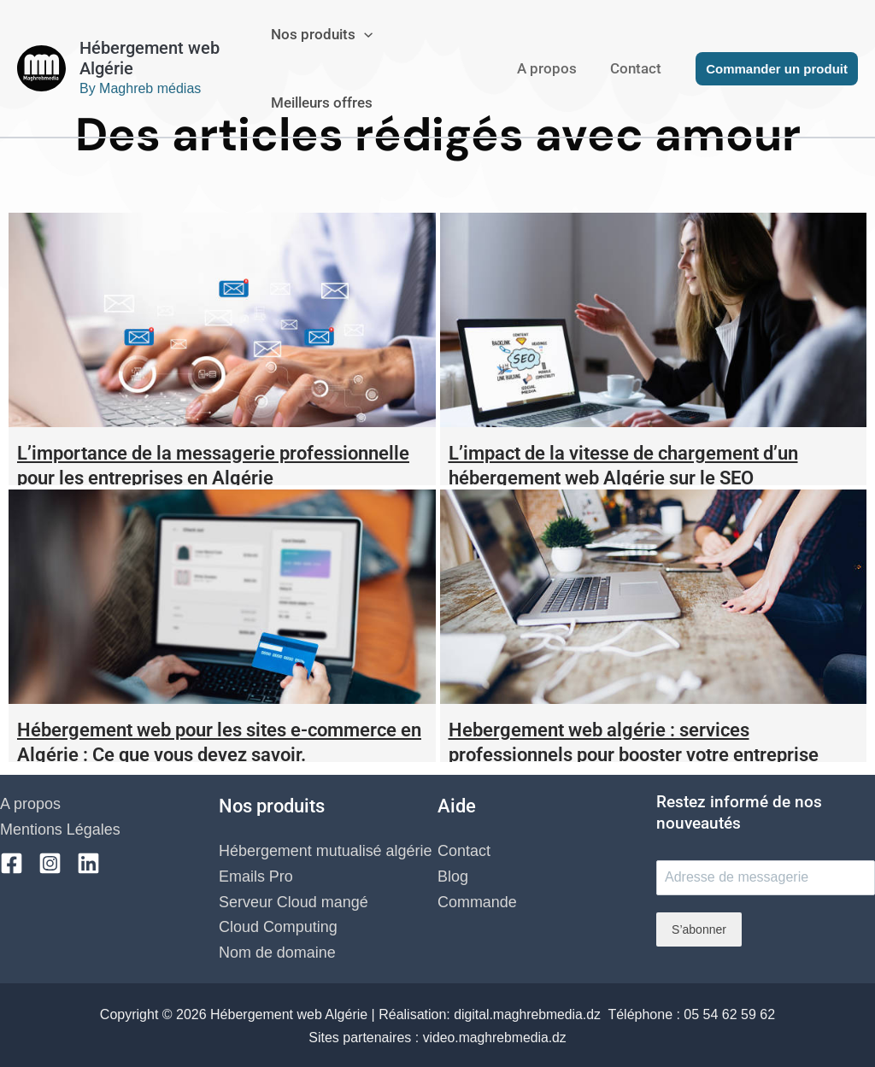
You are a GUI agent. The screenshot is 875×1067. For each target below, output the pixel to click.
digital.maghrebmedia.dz (529, 1012)
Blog (453, 876)
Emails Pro (256, 876)
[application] (370, 34)
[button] (777, 68)
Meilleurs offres (328, 102)
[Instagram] (50, 863)
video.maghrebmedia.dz (494, 1035)
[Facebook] (11, 863)
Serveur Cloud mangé (293, 902)
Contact (638, 68)
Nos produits (328, 34)
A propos (554, 68)
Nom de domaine (277, 952)
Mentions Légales (60, 829)
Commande (477, 902)
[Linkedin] (88, 863)
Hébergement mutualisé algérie (325, 851)
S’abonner (699, 929)
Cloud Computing (278, 927)
